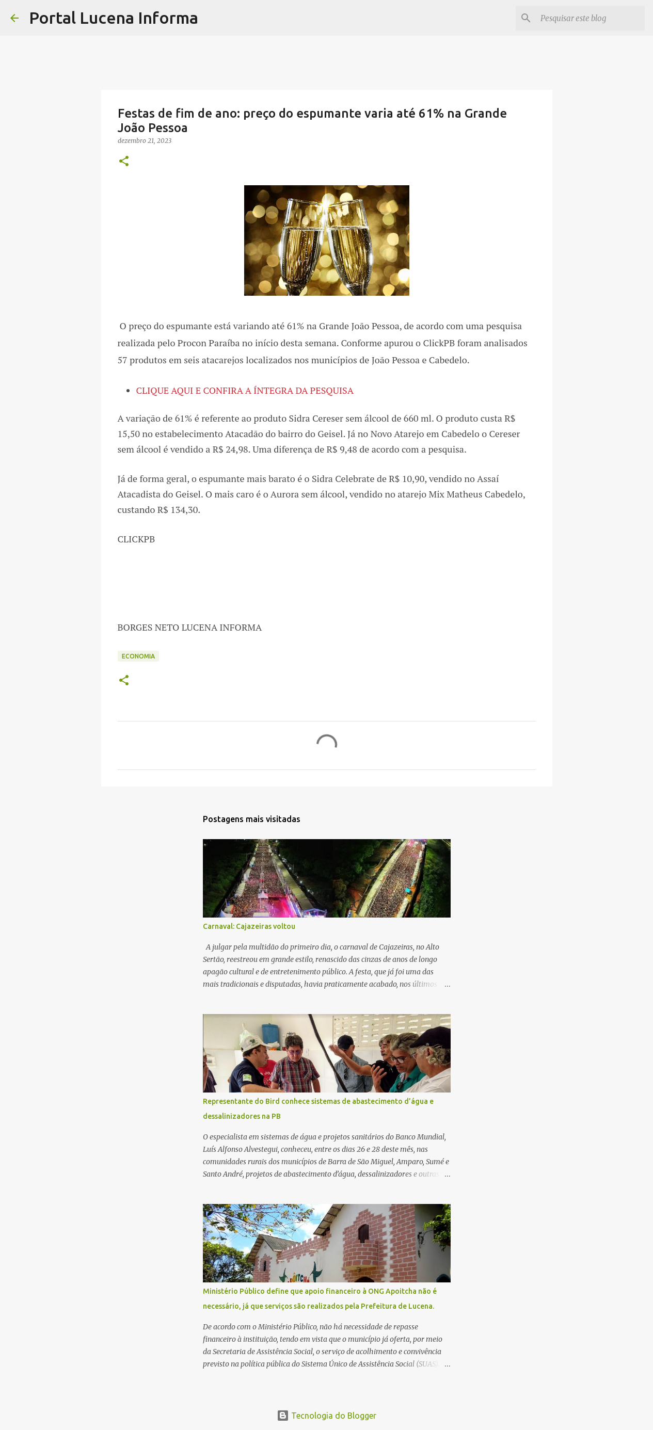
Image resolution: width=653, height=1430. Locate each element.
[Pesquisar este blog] (590, 18)
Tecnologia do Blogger (326, 1415)
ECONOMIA (138, 656)
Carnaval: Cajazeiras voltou (249, 926)
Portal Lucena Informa (113, 17)
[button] (124, 162)
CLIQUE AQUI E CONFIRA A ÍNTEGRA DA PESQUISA (245, 390)
